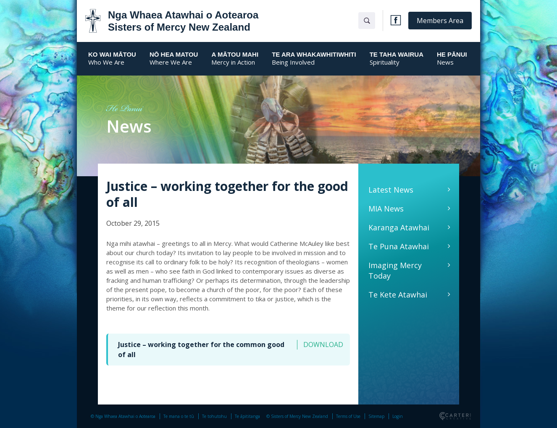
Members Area (440, 20)
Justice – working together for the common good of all (201, 349)
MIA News (386, 209)
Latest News (390, 190)
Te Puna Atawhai (398, 246)
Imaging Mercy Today (395, 270)
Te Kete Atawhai (397, 295)
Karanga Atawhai (398, 227)
